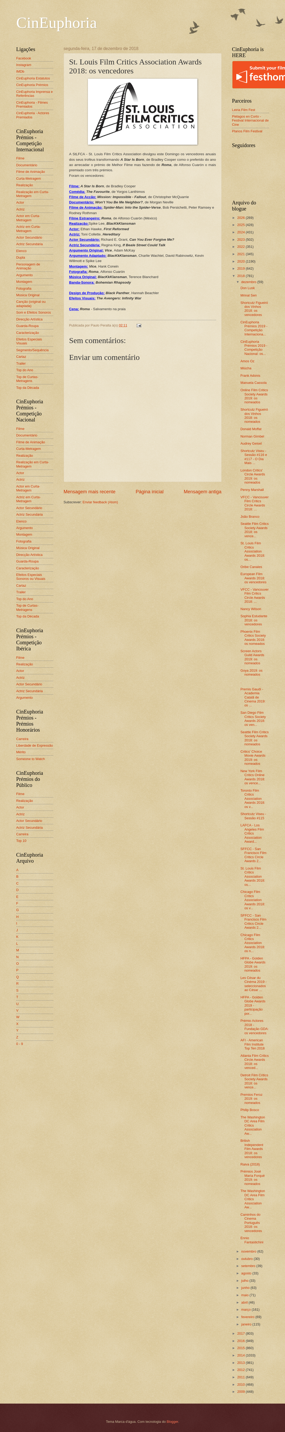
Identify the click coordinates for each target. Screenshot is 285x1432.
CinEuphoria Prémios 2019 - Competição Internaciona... (254, 328)
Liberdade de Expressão (34, 745)
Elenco (21, 251)
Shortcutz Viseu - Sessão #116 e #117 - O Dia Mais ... (254, 457)
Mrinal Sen (249, 295)
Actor (20, 202)
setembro (248, 1266)
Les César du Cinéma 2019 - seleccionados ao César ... (254, 984)
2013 (241, 1363)
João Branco (250, 517)
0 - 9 (19, 1044)
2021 (241, 254)
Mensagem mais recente (90, 491)
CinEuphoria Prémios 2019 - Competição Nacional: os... (254, 348)
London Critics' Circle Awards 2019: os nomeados (253, 476)
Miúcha (246, 368)
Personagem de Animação (28, 266)
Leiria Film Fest (243, 110)
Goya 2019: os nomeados (252, 672)
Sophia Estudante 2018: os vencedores (254, 620)
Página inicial (149, 491)
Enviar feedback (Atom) (100, 502)
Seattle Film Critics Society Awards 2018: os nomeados (255, 738)
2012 (241, 1370)
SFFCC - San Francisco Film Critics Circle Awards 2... (254, 855)
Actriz (20, 209)
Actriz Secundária (29, 244)
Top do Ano (24, 370)
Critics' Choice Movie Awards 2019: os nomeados (253, 758)
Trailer (21, 363)
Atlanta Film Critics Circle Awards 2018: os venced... (255, 1062)
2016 (241, 1341)
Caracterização (27, 333)
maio (245, 1295)
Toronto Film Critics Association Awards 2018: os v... (253, 798)
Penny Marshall (252, 490)
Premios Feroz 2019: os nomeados (252, 1099)
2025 (241, 225)
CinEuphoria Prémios (32, 85)
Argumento (24, 275)
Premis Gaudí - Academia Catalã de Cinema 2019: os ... (253, 697)
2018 (241, 276)
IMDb (20, 71)
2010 (241, 1384)
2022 (241, 247)
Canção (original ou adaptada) (31, 304)
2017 (241, 1333)
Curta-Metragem (28, 178)
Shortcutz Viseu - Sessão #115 (253, 816)
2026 (241, 218)
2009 (241, 1392)
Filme (20, 158)
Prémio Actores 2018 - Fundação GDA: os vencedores (255, 1027)
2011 (241, 1377)
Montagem (24, 282)
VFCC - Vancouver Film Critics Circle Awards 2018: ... (255, 503)
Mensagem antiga (202, 491)
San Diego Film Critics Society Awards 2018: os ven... (253, 719)
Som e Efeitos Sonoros (33, 312)
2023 (241, 240)
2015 (241, 1348)
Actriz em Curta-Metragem (28, 229)
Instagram (23, 65)
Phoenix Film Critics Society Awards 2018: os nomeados (253, 638)
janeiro (246, 1324)
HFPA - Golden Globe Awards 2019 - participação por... (253, 1005)
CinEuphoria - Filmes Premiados (32, 104)
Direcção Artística (29, 319)
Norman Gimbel (252, 436)
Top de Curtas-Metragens (27, 379)
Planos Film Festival (247, 131)
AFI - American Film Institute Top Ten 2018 (253, 1044)
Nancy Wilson (251, 609)
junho (246, 1288)
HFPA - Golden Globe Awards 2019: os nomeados (253, 964)
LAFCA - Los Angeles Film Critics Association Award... (252, 833)
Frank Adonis (250, 376)
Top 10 (21, 841)
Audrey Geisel (251, 443)
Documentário (26, 165)
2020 (241, 261)
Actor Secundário (29, 237)
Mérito (21, 752)
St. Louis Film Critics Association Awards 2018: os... (253, 551)
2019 (241, 268)
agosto (246, 1273)
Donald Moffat (251, 429)
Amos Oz (247, 361)
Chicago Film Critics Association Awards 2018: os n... (253, 943)
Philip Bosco (250, 1110)
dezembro (249, 282)
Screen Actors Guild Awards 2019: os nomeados (252, 657)
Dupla (20, 257)
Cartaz (21, 357)
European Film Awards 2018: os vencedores (254, 578)
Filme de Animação (30, 172)
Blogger (172, 1422)
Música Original (28, 295)
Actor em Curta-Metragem (28, 218)
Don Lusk (248, 288)
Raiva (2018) (250, 1164)
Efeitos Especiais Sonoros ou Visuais (31, 577)
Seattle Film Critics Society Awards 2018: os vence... (255, 530)
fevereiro (248, 1317)
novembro (249, 1251)
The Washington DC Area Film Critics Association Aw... (253, 1125)
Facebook (23, 58)
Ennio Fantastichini (252, 1240)
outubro (247, 1259)
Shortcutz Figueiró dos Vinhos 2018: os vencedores (254, 309)
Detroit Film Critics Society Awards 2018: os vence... (254, 1081)
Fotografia (24, 288)
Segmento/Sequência (32, 350)
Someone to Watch (30, 759)
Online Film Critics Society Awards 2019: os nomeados (254, 396)
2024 (241, 232)
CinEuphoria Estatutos (33, 78)
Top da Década (27, 388)
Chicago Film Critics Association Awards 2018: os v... (253, 900)
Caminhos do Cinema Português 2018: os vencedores (251, 1223)
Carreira (22, 739)
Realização (24, 185)
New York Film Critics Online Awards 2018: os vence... (253, 777)
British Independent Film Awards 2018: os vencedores (252, 1149)
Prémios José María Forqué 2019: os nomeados (253, 1177)
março (246, 1310)
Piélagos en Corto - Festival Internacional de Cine (250, 120)
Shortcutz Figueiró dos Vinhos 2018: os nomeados (254, 416)
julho (245, 1281)
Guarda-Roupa (27, 326)
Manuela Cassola (254, 383)
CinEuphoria (56, 22)
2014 (241, 1355)
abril (245, 1302)
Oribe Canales (251, 567)
